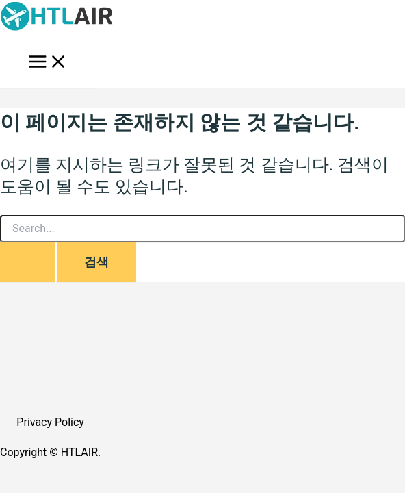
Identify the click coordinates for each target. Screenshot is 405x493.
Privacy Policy (50, 422)
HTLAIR (79, 452)
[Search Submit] (27, 262)
